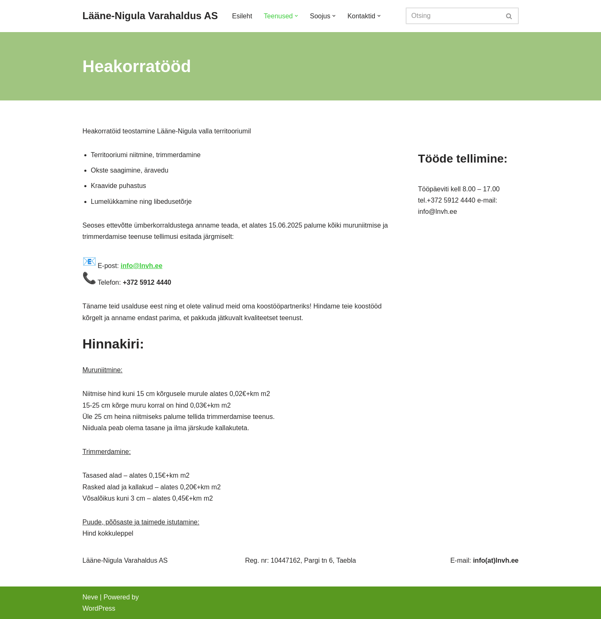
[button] (296, 16)
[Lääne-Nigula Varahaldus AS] (150, 16)
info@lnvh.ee (141, 265)
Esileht (242, 16)
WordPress (99, 608)
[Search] (453, 16)
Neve (90, 597)
